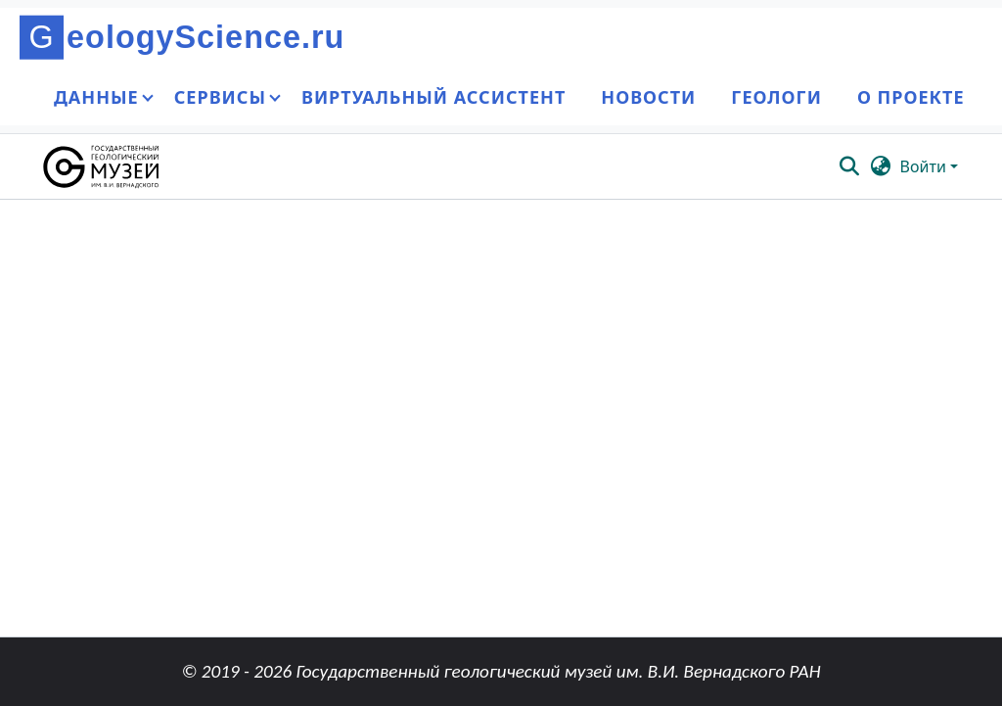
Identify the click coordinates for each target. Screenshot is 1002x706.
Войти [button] (925, 166)
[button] (102, 166)
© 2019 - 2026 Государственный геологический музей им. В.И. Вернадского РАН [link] (500, 671)
